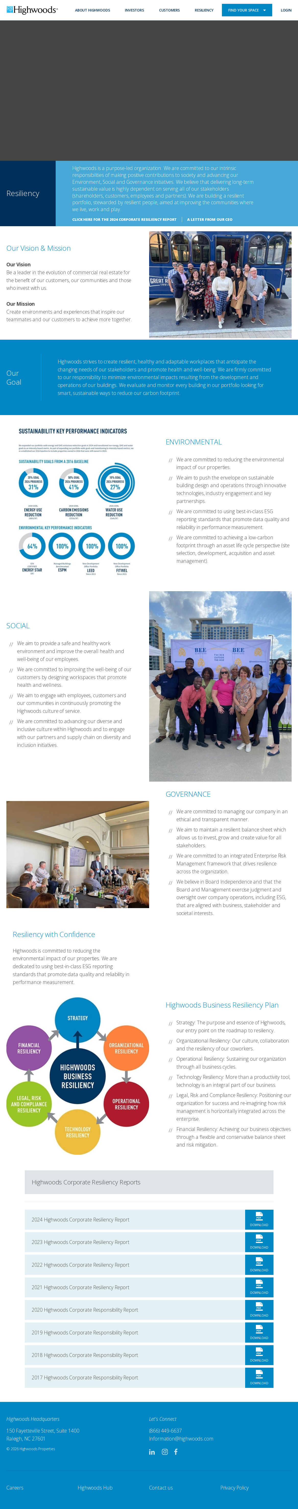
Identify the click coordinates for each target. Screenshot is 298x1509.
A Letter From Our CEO (209, 219)
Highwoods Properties (32, 11)
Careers (14, 1487)
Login (286, 10)
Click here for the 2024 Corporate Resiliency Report (124, 219)
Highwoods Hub (95, 1487)
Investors (134, 10)
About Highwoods (92, 10)
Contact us (161, 1487)
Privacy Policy (234, 1487)
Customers (169, 10)
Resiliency (204, 10)
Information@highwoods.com (181, 1438)
